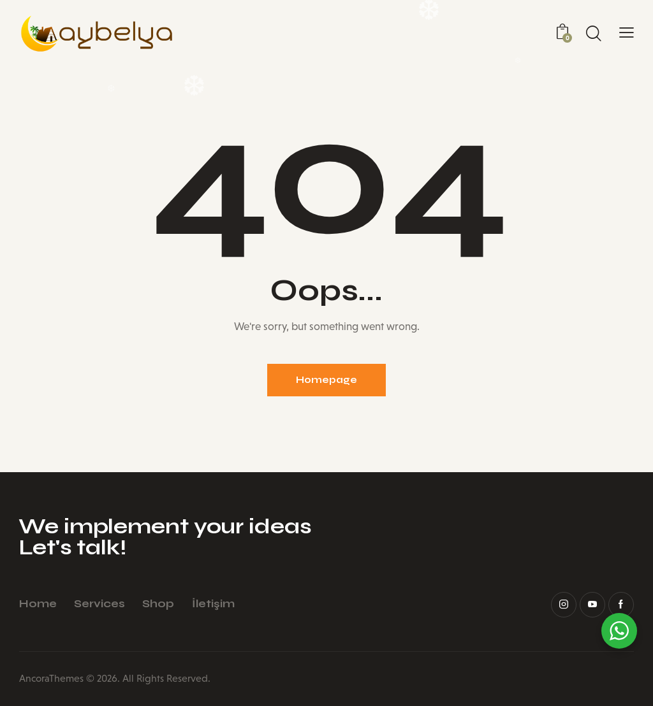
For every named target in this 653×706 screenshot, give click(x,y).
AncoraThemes (51, 678)
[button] (626, 33)
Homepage (326, 379)
